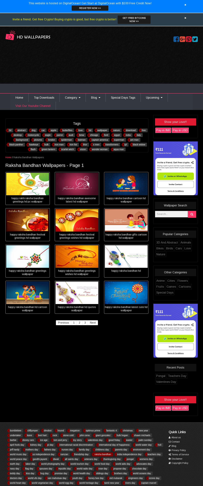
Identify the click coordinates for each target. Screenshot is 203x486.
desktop (18, 135)
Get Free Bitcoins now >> (134, 19)
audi (71, 135)
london (51, 139)
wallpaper (102, 130)
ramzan (64, 454)
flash (33, 149)
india (128, 135)
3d (10, 130)
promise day (61, 473)
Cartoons (185, 286)
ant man (134, 139)
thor (85, 144)
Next (93, 322)
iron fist (73, 144)
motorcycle (33, 135)
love (80, 130)
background (22, 139)
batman (82, 139)
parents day (121, 449)
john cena (85, 435)
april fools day (17, 445)
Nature (160, 254)
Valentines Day (166, 381)
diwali (56, 459)
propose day (119, 468)
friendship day (81, 454)
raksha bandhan (103, 454)
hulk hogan (122, 435)
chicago (94, 135)
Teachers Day (177, 376)
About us (175, 437)
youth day (77, 478)
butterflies (67, 130)
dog (34, 130)
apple (53, 130)
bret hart (42, 435)
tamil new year (111, 483)
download (131, 130)
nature (116, 130)
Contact (174, 441)
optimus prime (93, 430)
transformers (112, 144)
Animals (185, 242)
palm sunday (145, 440)
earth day (15, 464)
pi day (50, 445)
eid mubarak (116, 478)
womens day (146, 459)
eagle (48, 135)
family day (84, 449)
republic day (64, 468)
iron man (59, 144)
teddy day (15, 473)
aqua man (119, 149)
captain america (100, 139)
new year (143, 430)
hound (61, 430)
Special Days (164, 292)
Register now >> (90, 8)
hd (90, 130)
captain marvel (148, 483)
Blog (95, 97)
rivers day (130, 483)
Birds (169, 248)
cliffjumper (32, 430)
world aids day (123, 464)
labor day (30, 464)
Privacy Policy (177, 450)
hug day (44, 473)
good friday (114, 440)
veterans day (90, 459)
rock (55, 435)
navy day (14, 468)
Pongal (160, 376)
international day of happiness (114, 445)
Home (19, 97)
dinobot (47, 430)
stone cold (68, 435)
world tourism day (80, 464)
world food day (102, 464)
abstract (21, 130)
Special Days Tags (123, 97)
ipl (125, 144)
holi (159, 445)
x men (96, 144)
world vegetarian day (42, 483)
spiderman (66, 139)
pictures (38, 139)
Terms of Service (179, 454)
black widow (139, 144)
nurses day (67, 449)
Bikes (160, 248)
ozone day (154, 478)
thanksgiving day (111, 459)
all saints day (71, 459)
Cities (171, 280)
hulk (46, 144)
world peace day (18, 459)
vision (83, 149)
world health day (81, 473)
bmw (81, 135)
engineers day (135, 478)
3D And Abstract (167, 242)
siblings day (102, 473)
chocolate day (139, 468)
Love (187, 248)
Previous (63, 322)
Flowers (183, 280)
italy (139, 135)
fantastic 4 (111, 430)
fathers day (50, 449)
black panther (16, 144)
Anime (160, 280)
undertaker (15, 435)
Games (171, 286)
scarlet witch (67, 149)
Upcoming (154, 97)
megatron (75, 430)
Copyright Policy (178, 463)
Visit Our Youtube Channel (32, 105)
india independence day (129, 454)
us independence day (43, 454)
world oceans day (142, 473)
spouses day (45, 468)
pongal (130, 459)
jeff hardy (14, 449)
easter (129, 440)
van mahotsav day (57, 478)
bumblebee (15, 430)
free (144, 130)
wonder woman (99, 149)
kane (29, 435)
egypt (117, 135)
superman (119, 139)
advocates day (143, 464)
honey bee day (96, 478)
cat (43, 130)
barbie (13, 440)
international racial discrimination (76, 445)
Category (72, 97)
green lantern (48, 149)
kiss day (30, 473)
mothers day (31, 449)
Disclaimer (175, 458)
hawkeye (33, 144)
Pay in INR (163, 130)
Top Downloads (44, 97)
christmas (128, 430)
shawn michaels (142, 435)
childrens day (102, 449)
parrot (60, 135)
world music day (18, 454)
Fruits (160, 286)
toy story (77, 440)
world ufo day (35, 478)
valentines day (95, 440)
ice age (44, 440)
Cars (179, 248)
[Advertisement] (101, 69)
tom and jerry (60, 440)
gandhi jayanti (40, 459)
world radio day (84, 468)
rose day (102, 468)
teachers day (154, 454)
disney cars (28, 440)
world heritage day (88, 483)
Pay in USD (180, 130)
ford (106, 135)
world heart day (18, 483)
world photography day (52, 464)
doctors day (16, 478)
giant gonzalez (103, 435)
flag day (29, 468)
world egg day (66, 483)
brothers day (120, 473)
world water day (144, 445)
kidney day (35, 445)
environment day (141, 449)
